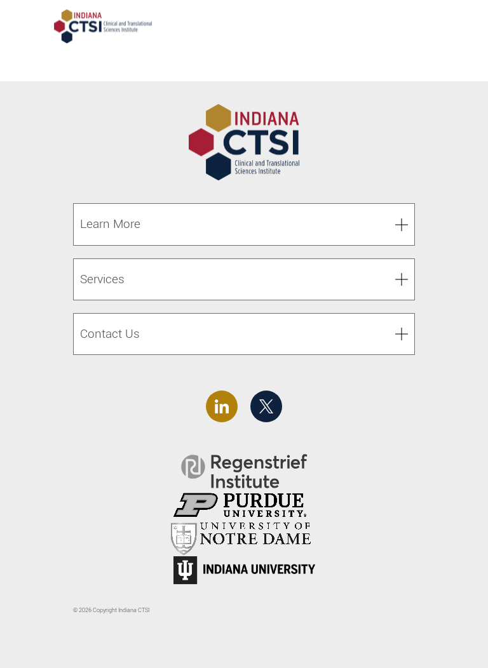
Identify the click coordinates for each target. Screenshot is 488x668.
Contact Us (110, 333)
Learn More (110, 224)
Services (102, 279)
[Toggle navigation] (454, 28)
